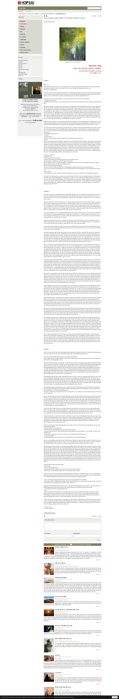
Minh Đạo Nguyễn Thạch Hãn (61, 600)
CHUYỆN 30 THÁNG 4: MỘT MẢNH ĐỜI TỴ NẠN (67, 609)
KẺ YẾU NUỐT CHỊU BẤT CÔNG (63, 687)
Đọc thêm (98, 559)
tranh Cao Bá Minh (65, 690)
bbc (19, 71)
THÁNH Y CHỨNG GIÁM (61, 547)
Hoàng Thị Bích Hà (59, 581)
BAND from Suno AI (23, 63)
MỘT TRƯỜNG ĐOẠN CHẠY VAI (63, 638)
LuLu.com (38, 113)
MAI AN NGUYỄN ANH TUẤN (61, 550)
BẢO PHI (20, 65)
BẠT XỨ (20, 68)
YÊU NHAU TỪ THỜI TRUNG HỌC (63, 625)
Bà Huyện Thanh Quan (23, 60)
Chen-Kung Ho (58, 690)
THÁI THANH (58, 658)
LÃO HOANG (58, 672)
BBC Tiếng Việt (22, 72)
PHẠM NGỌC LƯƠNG (49, 22)
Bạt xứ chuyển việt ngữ (24, 69)
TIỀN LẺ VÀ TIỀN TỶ (60, 563)
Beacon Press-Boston (23, 74)
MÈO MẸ (57, 655)
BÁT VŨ (20, 66)
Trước (95, 16)
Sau (99, 16)
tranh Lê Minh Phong (73, 566)
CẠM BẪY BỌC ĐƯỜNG (61, 577)
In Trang (44, 516)
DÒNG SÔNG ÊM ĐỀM (60, 596)
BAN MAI (21, 62)
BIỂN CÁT (21, 75)
